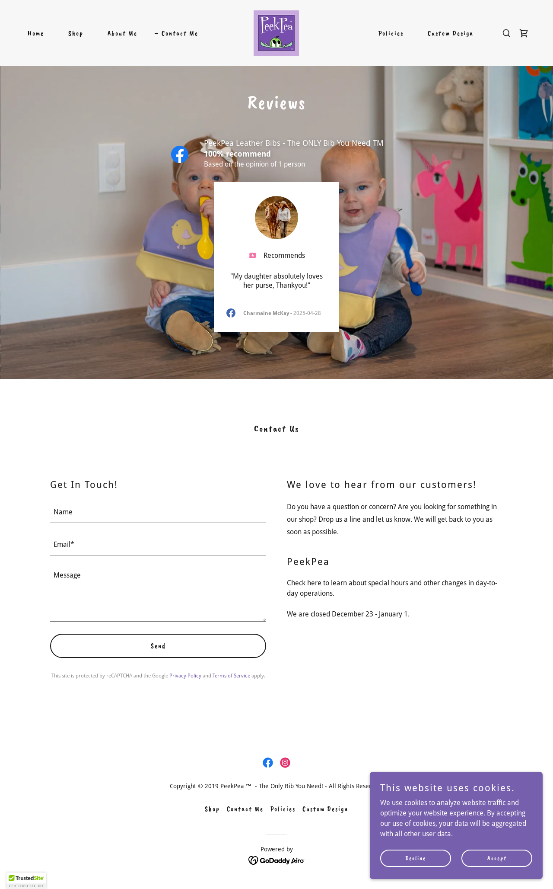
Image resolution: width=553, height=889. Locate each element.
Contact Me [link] (180, 33)
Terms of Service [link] (231, 676)
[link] (276, 33)
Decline (415, 858)
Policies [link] (391, 33)
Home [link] (36, 33)
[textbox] (158, 512)
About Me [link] (122, 33)
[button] (26, 881)
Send (158, 646)
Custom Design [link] (451, 33)
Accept (497, 858)
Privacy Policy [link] (185, 676)
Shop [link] (75, 33)
